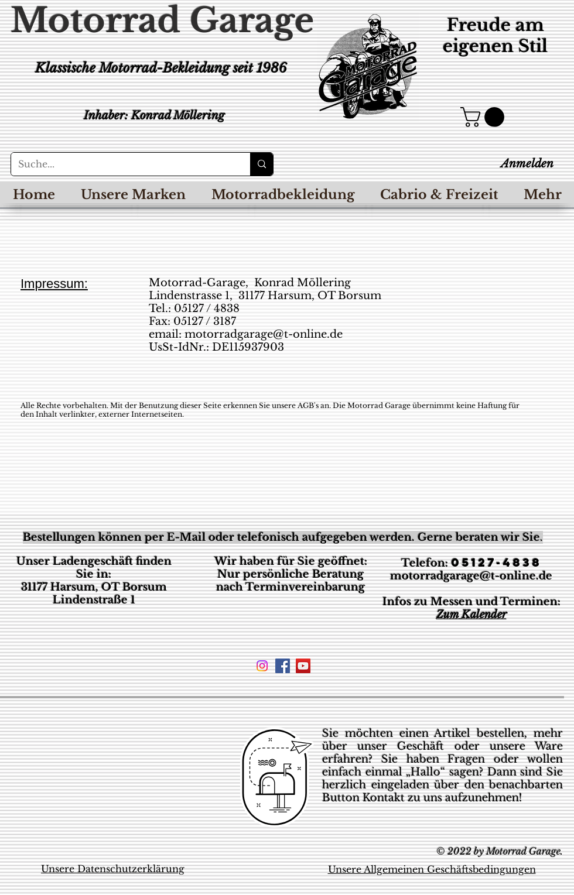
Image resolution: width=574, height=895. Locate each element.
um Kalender (475, 614)
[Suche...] (122, 164)
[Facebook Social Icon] (282, 666)
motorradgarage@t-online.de (263, 334)
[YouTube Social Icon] (303, 666)
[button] (484, 117)
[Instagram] (262, 666)
